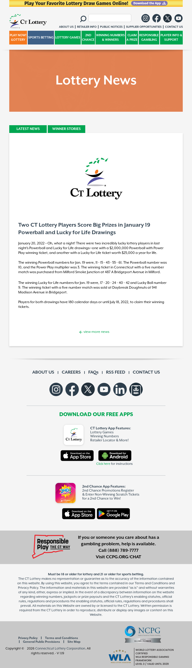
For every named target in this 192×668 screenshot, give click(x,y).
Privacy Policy (28, 638)
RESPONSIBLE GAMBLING (149, 37)
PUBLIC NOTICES (111, 26)
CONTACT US (146, 372)
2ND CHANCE (88, 37)
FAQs (93, 372)
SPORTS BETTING (41, 37)
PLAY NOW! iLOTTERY (18, 37)
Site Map (74, 642)
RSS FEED (115, 372)
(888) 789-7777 (123, 550)
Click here (103, 464)
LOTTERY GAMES (67, 37)
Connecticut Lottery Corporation (60, 649)
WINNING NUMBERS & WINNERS (110, 37)
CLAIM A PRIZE (132, 37)
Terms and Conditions (61, 638)
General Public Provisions (41, 642)
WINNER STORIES (66, 129)
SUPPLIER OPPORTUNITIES (144, 26)
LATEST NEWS (28, 129)
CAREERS (71, 372)
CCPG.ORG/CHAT (123, 557)
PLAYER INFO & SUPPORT (171, 37)
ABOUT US (43, 372)
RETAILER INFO (86, 26)
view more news (96, 332)
